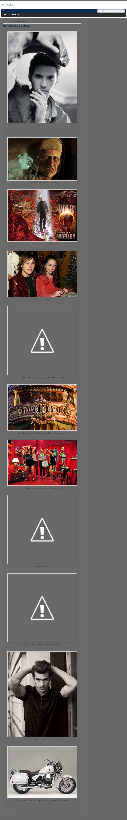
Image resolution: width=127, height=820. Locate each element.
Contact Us (15, 15)
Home (4, 11)
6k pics (8, 5)
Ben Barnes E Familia (16, 25)
